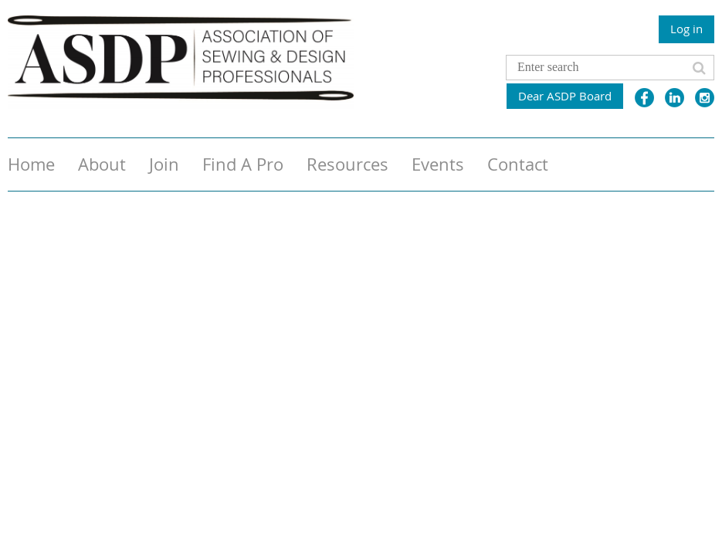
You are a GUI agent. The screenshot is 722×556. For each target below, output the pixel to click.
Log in (686, 28)
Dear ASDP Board (565, 95)
